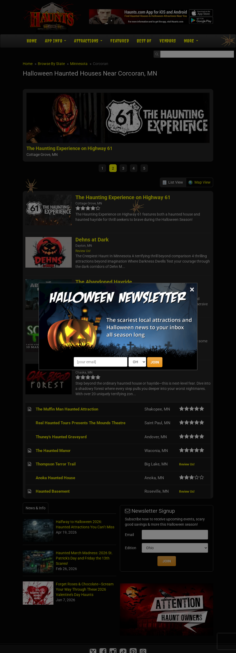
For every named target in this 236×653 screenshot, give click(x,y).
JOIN (155, 362)
